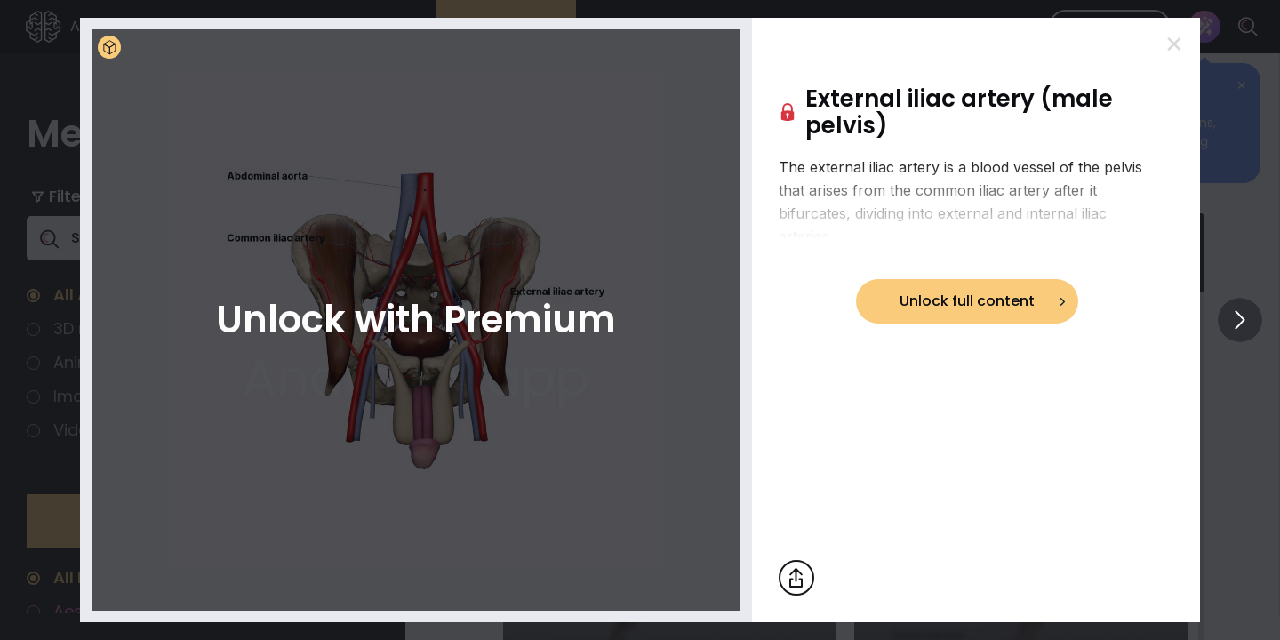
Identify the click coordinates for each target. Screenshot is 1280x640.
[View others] (1240, 320)
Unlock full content (967, 301)
